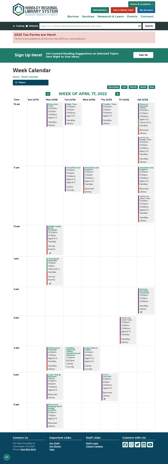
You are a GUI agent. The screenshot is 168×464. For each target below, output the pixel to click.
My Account (146, 10)
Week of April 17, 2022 (83, 94)
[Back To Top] (6, 457)
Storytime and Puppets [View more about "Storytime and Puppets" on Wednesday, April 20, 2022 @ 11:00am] (92, 168)
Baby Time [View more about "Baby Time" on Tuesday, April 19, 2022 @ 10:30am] (71, 104)
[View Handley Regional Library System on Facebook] (125, 444)
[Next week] (117, 94)
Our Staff (54, 443)
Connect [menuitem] (147, 16)
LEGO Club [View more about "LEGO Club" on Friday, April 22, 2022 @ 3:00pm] (126, 320)
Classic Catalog (94, 446)
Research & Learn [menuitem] (110, 16)
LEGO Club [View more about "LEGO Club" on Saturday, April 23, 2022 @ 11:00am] (145, 198)
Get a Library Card (123, 10)
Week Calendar (29, 77)
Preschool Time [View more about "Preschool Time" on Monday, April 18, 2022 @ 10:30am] (53, 105)
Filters (22, 82)
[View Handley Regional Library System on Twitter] (137, 444)
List (124, 87)
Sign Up (143, 55)
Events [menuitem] (132, 16)
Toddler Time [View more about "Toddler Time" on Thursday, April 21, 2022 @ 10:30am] (109, 104)
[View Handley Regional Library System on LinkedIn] (143, 444)
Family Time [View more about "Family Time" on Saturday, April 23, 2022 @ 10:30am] (145, 140)
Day (152, 87)
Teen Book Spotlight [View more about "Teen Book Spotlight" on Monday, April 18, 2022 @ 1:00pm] (53, 259)
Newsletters (100, 10)
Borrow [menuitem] (73, 16)
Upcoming (113, 87)
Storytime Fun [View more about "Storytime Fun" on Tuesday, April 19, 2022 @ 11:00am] (73, 168)
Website (33, 26)
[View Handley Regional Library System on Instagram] (131, 444)
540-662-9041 (28, 449)
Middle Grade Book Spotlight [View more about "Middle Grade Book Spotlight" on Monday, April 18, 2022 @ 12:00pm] (54, 228)
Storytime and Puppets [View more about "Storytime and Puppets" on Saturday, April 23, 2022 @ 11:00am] (147, 168)
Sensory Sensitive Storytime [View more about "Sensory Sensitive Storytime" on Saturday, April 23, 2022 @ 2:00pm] (144, 291)
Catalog (20, 26)
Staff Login (92, 443)
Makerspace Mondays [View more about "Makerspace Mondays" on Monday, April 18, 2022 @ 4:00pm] (54, 349)
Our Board (55, 446)
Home (16, 77)
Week (143, 87)
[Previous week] (48, 94)
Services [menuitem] (88, 16)
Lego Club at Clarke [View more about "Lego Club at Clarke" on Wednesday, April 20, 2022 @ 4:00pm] (91, 349)
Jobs (52, 449)
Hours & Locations (141, 4)
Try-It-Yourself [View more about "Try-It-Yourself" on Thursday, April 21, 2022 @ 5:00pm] (107, 375)
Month (133, 87)
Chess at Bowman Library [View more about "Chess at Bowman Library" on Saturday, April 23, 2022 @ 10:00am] (144, 106)
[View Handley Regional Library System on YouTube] (150, 444)
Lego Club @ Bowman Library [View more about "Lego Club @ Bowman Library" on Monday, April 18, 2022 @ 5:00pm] (54, 376)
